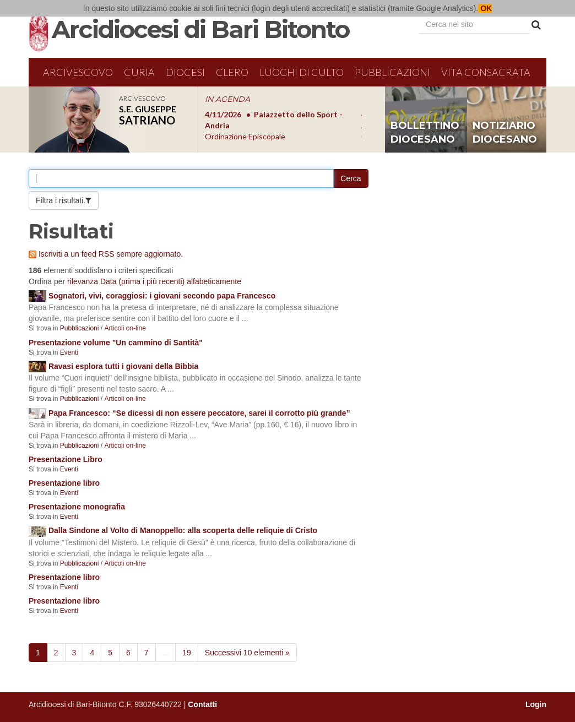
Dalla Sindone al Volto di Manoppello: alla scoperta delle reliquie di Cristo (182, 530)
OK (485, 8)
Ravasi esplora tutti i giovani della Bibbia (123, 366)
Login (535, 704)
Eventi (69, 352)
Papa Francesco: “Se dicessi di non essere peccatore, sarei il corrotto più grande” (199, 413)
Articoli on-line (124, 328)
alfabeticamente (214, 281)
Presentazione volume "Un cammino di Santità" (116, 342)
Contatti (202, 704)
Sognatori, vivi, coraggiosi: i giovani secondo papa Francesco (161, 295)
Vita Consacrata (485, 72)
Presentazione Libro (65, 459)
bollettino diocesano (424, 133)
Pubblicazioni (392, 72)
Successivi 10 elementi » (247, 652)
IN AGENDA (227, 99)
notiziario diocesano (505, 133)
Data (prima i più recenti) (142, 281)
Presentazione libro (64, 483)
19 (186, 652)
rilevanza (82, 281)
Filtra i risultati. (60, 200)
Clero (232, 72)
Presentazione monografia (77, 506)
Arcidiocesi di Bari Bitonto (200, 29)
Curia (139, 72)
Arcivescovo (78, 72)
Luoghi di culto (301, 72)
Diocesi (185, 72)
